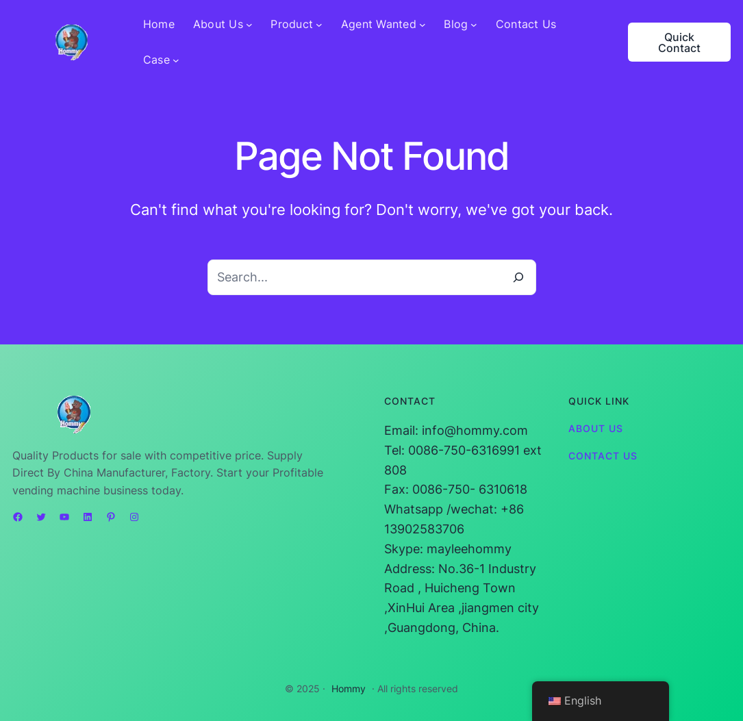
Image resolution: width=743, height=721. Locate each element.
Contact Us (603, 455)
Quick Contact (679, 42)
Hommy (348, 688)
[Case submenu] (176, 60)
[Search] (518, 277)
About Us (595, 428)
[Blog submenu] (473, 24)
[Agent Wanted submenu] (422, 24)
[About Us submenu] (249, 24)
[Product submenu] (319, 24)
